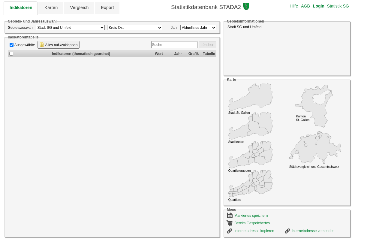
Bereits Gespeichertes (252, 223)
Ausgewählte (24, 45)
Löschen (207, 45)
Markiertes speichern (251, 215)
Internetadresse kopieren (254, 231)
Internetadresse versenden (313, 231)
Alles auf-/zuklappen (59, 44)
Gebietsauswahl (20, 28)
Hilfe (294, 6)
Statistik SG (338, 6)
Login (318, 6)
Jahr (174, 28)
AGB (305, 6)
